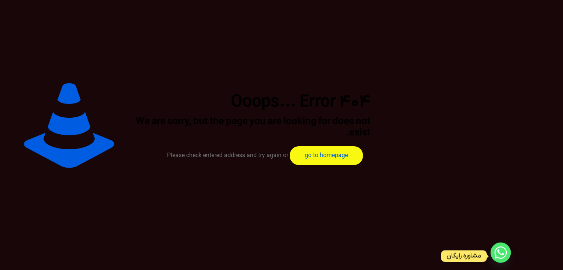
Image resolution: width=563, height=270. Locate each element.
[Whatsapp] (501, 256)
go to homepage (326, 155)
